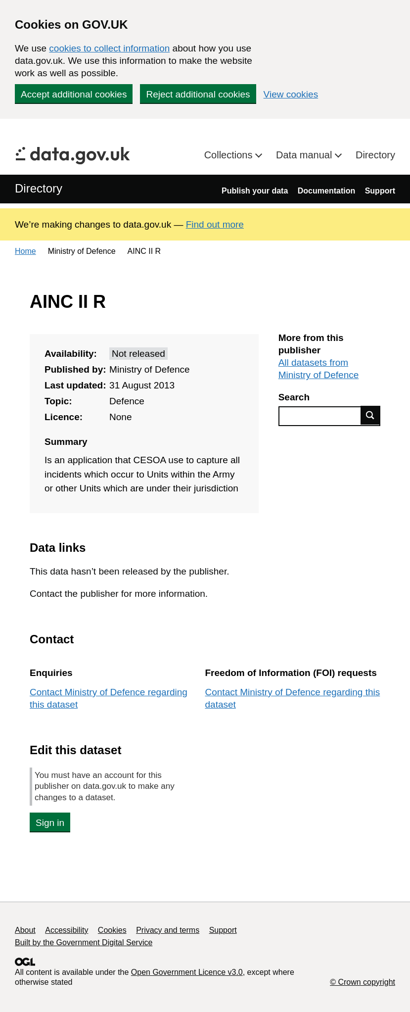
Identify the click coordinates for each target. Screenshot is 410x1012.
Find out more (215, 224)
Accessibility (66, 930)
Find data (370, 415)
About (25, 930)
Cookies (112, 930)
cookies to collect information (109, 48)
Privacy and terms (167, 930)
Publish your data (255, 191)
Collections (229, 154)
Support (380, 191)
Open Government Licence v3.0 (187, 972)
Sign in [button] (50, 823)
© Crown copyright (362, 982)
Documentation (326, 191)
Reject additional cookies (198, 94)
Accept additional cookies (74, 94)
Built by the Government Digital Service (83, 942)
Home (25, 251)
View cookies (291, 94)
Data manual (305, 154)
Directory (375, 154)
